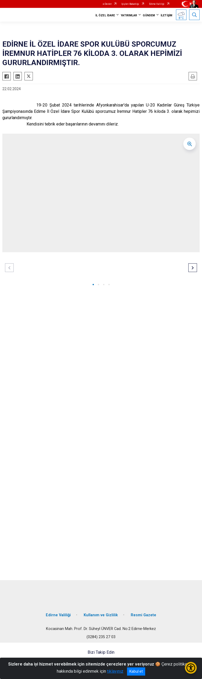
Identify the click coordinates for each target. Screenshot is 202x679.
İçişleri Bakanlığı (130, 4)
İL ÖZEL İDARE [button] (105, 15)
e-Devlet (107, 4)
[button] (93, 284)
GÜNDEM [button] (149, 15)
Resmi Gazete (143, 615)
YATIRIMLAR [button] (129, 15)
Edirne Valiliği (156, 4)
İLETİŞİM (166, 15)
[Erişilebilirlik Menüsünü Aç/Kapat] (191, 668)
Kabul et (136, 671)
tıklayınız (115, 671)
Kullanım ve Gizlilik (101, 615)
